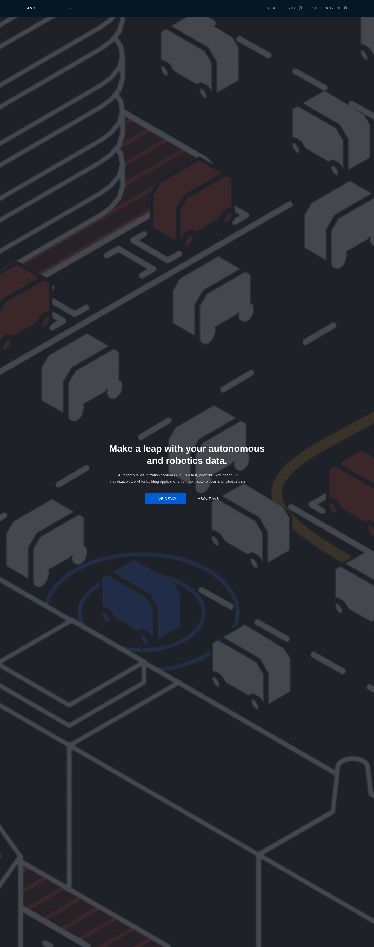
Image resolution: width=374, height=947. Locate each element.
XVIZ (292, 8)
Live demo (165, 498)
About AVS (208, 498)
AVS (31, 8)
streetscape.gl (326, 8)
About (272, 8)
